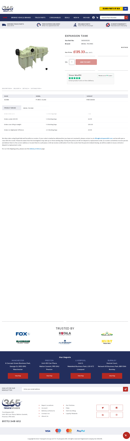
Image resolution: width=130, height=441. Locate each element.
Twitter (102, 408)
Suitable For (35, 88)
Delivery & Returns (48, 411)
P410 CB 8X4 (91, 100)
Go (125, 9)
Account (45, 408)
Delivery (17, 88)
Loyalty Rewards (71, 413)
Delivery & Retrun (35, 149)
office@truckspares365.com (103, 138)
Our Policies (70, 405)
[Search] (126, 17)
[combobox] (114, 17)
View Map (18, 376)
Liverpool (80, 360)
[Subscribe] (125, 389)
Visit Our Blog (71, 411)
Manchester (18, 360)
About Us (45, 416)
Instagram (116, 415)
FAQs (67, 408)
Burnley (112, 360)
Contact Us (46, 413)
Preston (49, 360)
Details (25, 88)
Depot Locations (48, 405)
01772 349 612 (11, 421)
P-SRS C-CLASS (41, 100)
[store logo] (8, 9)
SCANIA (6, 100)
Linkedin (102, 415)
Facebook (116, 408)
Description (6, 88)
